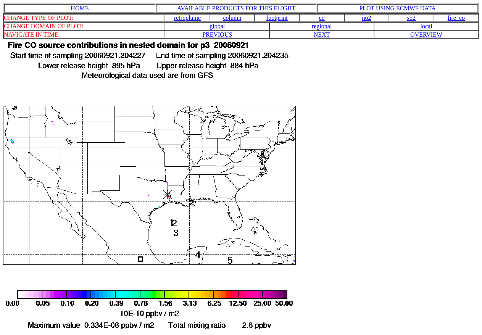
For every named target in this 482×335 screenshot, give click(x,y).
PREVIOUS (217, 34)
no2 (366, 17)
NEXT (322, 34)
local (426, 26)
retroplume (187, 17)
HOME (80, 8)
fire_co (456, 17)
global (217, 26)
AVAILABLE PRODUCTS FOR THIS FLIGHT (236, 8)
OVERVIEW (426, 34)
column (232, 17)
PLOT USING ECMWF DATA (397, 8)
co (322, 17)
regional (322, 26)
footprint (277, 17)
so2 (411, 17)
